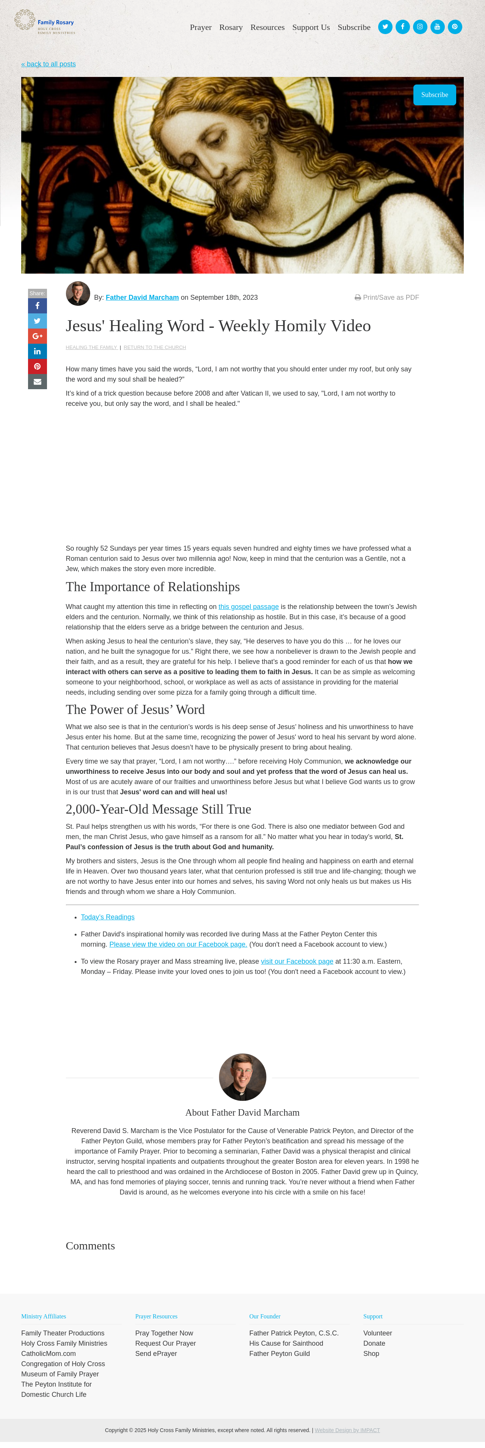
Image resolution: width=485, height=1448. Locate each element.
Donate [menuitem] (374, 1349)
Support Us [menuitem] (311, 27)
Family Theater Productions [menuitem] (63, 1339)
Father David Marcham (148, 297)
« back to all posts (48, 64)
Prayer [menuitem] (200, 27)
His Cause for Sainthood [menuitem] (286, 1349)
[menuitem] (384, 20)
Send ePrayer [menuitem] (156, 1359)
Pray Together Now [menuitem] (164, 1339)
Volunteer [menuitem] (377, 1339)
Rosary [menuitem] (231, 27)
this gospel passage (249, 613)
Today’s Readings (108, 923)
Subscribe (434, 95)
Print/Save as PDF (387, 297)
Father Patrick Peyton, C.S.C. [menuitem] (294, 1339)
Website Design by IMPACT (347, 1436)
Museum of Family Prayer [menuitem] (60, 1380)
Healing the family (92, 353)
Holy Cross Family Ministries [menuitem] (64, 1349)
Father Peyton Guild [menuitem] (279, 1359)
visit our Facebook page (297, 967)
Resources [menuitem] (267, 27)
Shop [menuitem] (371, 1359)
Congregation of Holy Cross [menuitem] (63, 1370)
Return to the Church (155, 353)
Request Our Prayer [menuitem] (165, 1349)
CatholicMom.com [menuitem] (48, 1359)
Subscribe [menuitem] (354, 27)
